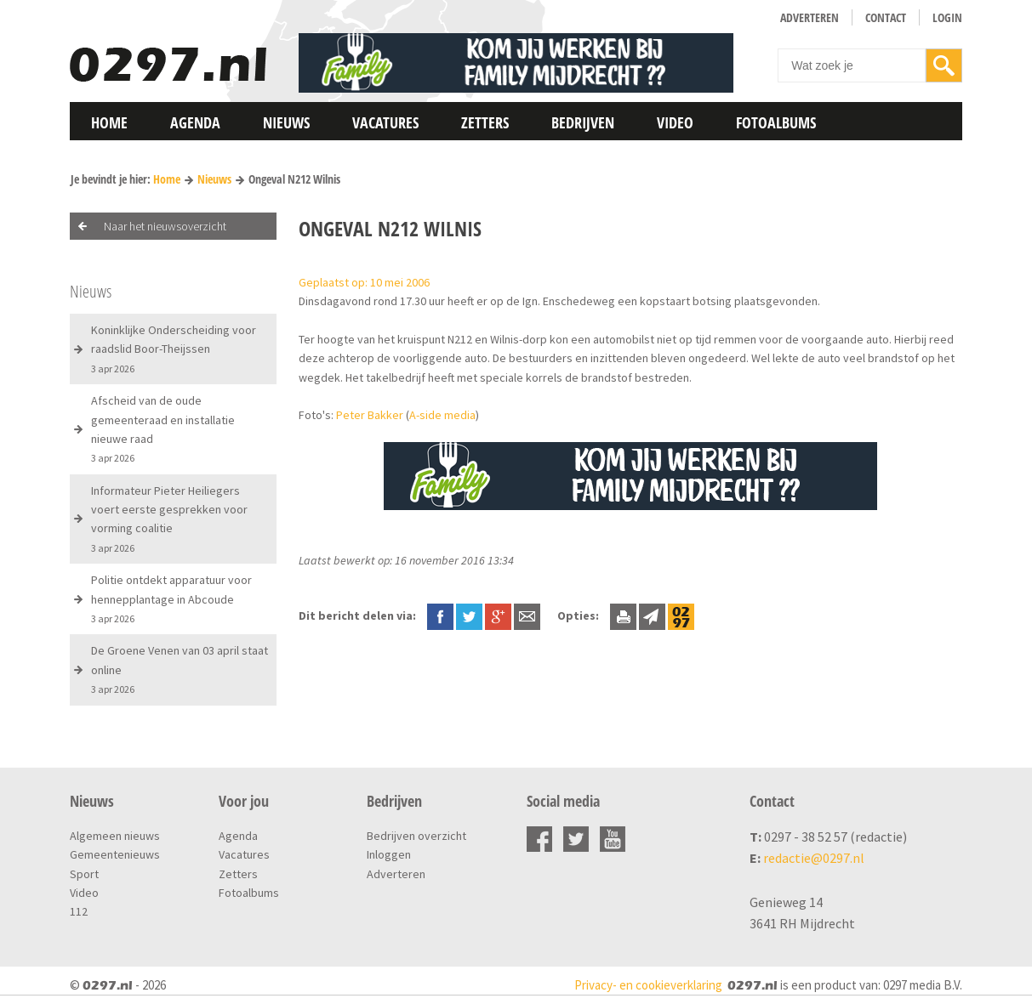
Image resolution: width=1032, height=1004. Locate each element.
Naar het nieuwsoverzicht (165, 226)
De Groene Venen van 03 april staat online (179, 669)
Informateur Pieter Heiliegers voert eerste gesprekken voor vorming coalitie (169, 518)
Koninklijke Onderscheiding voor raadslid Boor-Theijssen (173, 348)
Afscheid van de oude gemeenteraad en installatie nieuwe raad (163, 428)
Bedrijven (582, 122)
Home (109, 122)
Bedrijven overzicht (416, 835)
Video (675, 122)
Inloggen (389, 854)
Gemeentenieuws (115, 854)
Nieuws (286, 122)
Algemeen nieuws (115, 835)
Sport (84, 874)
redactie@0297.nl (813, 857)
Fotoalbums (776, 122)
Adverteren (809, 17)
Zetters (485, 122)
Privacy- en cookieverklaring (648, 985)
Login (947, 17)
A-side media (442, 415)
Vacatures (385, 122)
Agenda (195, 122)
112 (79, 911)
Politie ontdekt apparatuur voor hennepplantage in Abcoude (171, 598)
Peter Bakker (369, 415)
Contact (885, 17)
